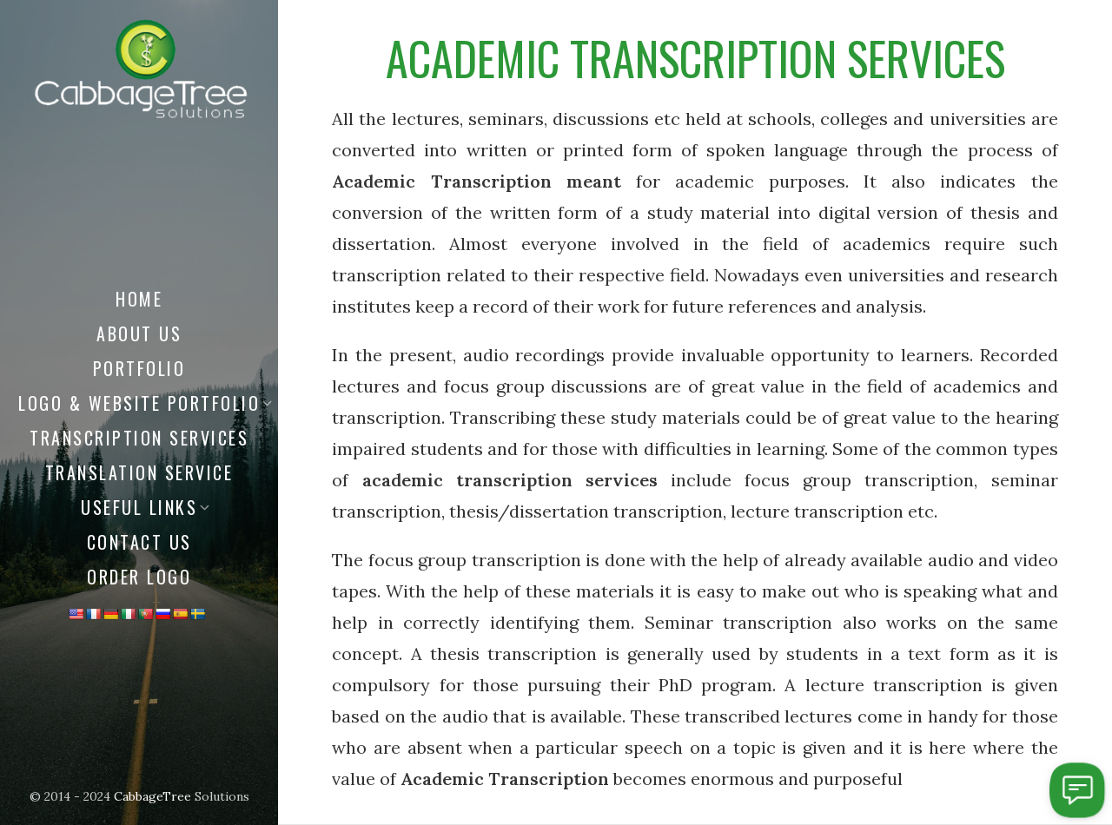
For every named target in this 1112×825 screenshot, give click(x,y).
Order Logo (139, 577)
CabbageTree (152, 796)
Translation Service (139, 472)
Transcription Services (139, 438)
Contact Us (139, 542)
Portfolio (139, 368)
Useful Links (139, 507)
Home (139, 299)
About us (139, 333)
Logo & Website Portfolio (139, 403)
